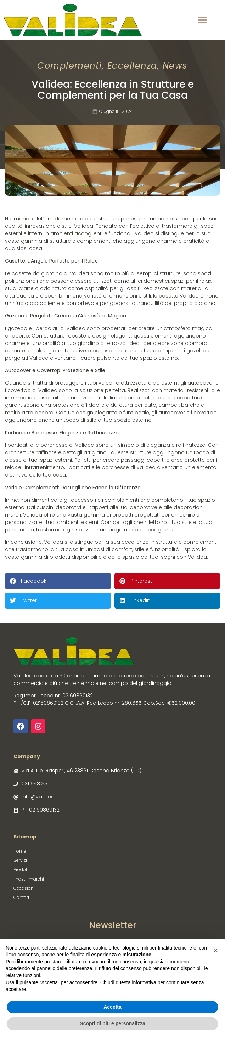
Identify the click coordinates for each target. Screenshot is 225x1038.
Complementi (69, 65)
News (175, 65)
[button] (202, 19)
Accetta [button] (112, 1007)
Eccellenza (132, 65)
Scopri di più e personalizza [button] (112, 1023)
